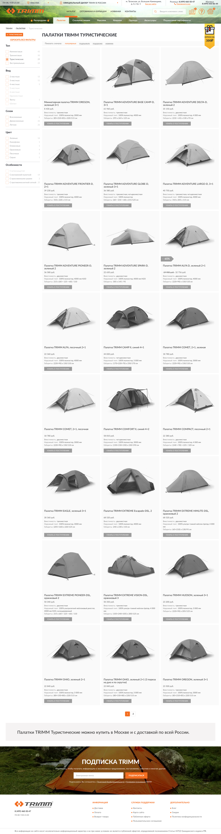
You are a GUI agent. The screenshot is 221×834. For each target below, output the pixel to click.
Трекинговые (16, 56)
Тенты (12, 100)
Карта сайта (138, 812)
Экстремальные (17, 63)
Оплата (97, 812)
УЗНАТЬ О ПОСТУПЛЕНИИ (58, 123)
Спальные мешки (81, 20)
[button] (182, 4)
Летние (13, 125)
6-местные (15, 92)
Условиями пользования (136, 782)
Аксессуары (150, 20)
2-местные (15, 77)
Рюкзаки (101, 20)
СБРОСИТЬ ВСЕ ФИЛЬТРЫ (23, 40)
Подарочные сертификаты (177, 20)
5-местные (15, 88)
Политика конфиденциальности (187, 817)
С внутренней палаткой (20, 175)
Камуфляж (15, 142)
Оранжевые (15, 150)
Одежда (133, 20)
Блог (174, 808)
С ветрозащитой (17, 171)
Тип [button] (8, 46)
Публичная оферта (141, 817)
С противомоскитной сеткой (23, 183)
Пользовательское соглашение (147, 821)
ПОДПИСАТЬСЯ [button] (136, 776)
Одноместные (16, 96)
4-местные (15, 84)
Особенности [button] (14, 165)
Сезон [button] (9, 111)
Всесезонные (16, 117)
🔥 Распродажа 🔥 (40, 20)
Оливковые (15, 146)
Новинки (115, 12)
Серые (13, 158)
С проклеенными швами (21, 179)
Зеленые (14, 138)
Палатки (61, 20)
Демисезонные (17, 121)
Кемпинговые (16, 52)
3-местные (15, 81)
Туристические (16, 59)
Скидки (175, 812)
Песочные (14, 154)
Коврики (117, 20)
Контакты (130, 12)
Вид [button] (8, 71)
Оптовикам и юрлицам (93, 12)
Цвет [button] (9, 132)
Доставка (98, 808)
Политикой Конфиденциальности (110, 782)
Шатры (13, 104)
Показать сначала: (53, 44)
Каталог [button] (71, 12)
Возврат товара (101, 817)
